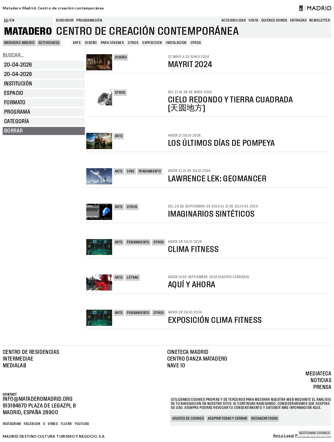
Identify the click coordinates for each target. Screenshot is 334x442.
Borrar (13, 131)
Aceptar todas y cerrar (227, 418)
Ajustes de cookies (188, 418)
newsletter (319, 20)
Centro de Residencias (31, 352)
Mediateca (318, 374)
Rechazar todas (264, 418)
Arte (119, 136)
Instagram (12, 424)
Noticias (321, 380)
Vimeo (53, 424)
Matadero (28, 31)
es (6, 20)
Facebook (32, 424)
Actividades (49, 43)
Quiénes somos (274, 20)
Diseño (121, 57)
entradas (298, 20)
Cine (131, 171)
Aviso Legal (283, 436)
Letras (132, 277)
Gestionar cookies (314, 433)
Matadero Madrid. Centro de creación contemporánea (53, 8)
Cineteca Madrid (188, 352)
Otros (120, 93)
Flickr (66, 424)
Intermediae (18, 359)
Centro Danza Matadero (197, 359)
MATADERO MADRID (19, 43)
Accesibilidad (233, 20)
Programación (89, 20)
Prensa (322, 387)
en (12, 20)
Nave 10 (176, 365)
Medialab (14, 365)
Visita (253, 20)
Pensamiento (150, 171)
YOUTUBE (82, 424)
